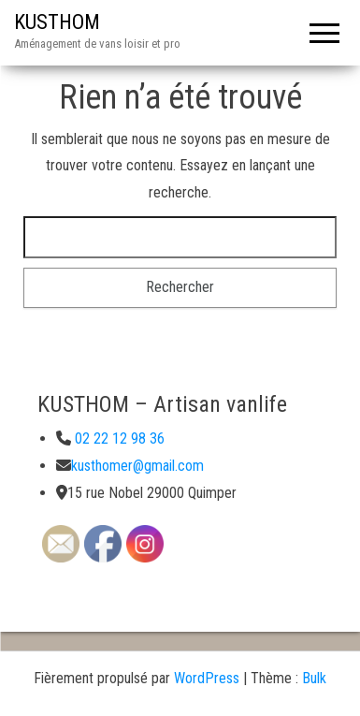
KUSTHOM (57, 22)
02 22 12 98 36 (118, 438)
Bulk (314, 678)
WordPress (206, 678)
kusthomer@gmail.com (137, 466)
